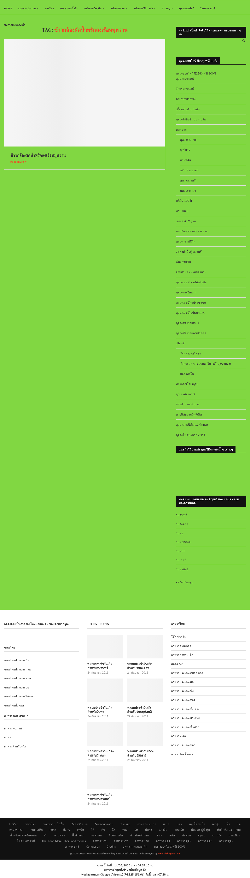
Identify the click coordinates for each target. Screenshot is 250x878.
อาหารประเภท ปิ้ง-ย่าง (185, 711)
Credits (111, 847)
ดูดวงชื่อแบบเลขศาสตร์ (191, 335)
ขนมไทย (49, 8)
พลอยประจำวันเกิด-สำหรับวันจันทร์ (104, 668)
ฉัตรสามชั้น (183, 264)
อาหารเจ (9, 740)
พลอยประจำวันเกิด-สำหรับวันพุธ (104, 712)
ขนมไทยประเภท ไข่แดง (19, 699)
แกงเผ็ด (179, 831)
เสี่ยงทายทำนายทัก (187, 111)
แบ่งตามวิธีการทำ (143, 8)
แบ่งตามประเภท (27, 8)
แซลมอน (96, 836)
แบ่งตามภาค (117, 8)
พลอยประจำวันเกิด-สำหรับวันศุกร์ (104, 755)
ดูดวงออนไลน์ (186, 8)
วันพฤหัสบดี (183, 544)
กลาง (53, 831)
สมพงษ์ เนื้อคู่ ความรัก (189, 254)
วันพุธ (179, 535)
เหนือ (80, 831)
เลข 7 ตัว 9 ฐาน (186, 223)
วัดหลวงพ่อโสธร (190, 356)
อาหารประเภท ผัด (182, 684)
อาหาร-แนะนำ (146, 825)
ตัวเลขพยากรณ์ (186, 101)
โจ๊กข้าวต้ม (116, 836)
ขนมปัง (217, 836)
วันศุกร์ (180, 553)
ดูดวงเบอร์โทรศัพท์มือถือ (191, 285)
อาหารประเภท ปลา (183, 747)
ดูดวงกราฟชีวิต (185, 244)
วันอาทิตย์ (182, 572)
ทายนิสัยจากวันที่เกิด (189, 417)
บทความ (181, 132)
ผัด (136, 831)
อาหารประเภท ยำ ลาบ (185, 720)
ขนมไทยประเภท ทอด (17, 681)
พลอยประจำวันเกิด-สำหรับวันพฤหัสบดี (144, 712)
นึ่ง (113, 831)
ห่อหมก (186, 836)
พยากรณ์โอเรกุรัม (187, 386)
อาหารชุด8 (72, 847)
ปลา (179, 825)
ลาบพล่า (59, 836)
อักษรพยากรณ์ (185, 91)
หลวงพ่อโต (187, 376)
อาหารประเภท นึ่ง (182, 693)
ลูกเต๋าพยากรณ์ (185, 397)
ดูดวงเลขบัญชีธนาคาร (190, 315)
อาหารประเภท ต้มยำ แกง (187, 675)
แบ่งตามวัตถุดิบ (92, 8)
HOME (8, 8)
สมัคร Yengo (185, 584)
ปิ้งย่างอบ (77, 836)
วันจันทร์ (181, 517)
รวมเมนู (166, 8)
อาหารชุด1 (100, 842)
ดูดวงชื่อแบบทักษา (187, 325)
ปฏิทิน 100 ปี (184, 203)
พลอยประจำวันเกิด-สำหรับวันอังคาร (144, 668)
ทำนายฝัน (182, 213)
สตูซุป (201, 836)
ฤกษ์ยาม (185, 152)
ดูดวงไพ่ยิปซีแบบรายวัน (191, 122)
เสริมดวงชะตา (189, 172)
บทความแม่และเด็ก (14, 24)
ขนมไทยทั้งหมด (14, 708)
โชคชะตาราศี (207, 8)
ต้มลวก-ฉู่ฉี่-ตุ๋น (200, 831)
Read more (18, 164)
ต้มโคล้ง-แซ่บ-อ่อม (229, 831)
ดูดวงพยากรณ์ (185, 81)
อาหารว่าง (16, 831)
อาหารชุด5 (184, 842)
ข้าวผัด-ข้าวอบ (139, 836)
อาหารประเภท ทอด (183, 702)
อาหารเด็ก (36, 831)
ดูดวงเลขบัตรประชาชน (191, 305)
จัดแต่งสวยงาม (103, 825)
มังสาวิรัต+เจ (79, 825)
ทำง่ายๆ (125, 825)
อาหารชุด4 (163, 842)
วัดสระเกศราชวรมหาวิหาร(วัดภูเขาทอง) (205, 366)
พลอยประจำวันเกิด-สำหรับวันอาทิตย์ (104, 798)
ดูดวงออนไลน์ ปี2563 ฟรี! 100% (196, 76)
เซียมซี (180, 346)
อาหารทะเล (178, 738)
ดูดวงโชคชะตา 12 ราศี (190, 437)
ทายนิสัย (185, 162)
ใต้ (92, 831)
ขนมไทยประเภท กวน (17, 672)
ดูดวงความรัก (188, 183)
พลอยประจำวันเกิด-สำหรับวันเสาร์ (144, 755)
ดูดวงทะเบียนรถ (186, 295)
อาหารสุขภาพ (13, 731)
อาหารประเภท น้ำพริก (185, 729)
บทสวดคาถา (188, 193)
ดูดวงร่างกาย (188, 142)
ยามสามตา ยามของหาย (191, 274)
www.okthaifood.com (169, 854)
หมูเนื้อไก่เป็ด (197, 825)
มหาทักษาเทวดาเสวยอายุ (192, 234)
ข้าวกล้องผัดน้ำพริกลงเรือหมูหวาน (38, 157)
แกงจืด (163, 831)
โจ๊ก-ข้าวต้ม (178, 639)
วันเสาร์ (181, 563)
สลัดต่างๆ (177, 666)
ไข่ (239, 825)
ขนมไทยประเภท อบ (16, 690)
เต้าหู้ (215, 825)
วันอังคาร (182, 526)
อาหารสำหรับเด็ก (15, 749)
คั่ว (103, 831)
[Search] (244, 42)
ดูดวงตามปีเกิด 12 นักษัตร (192, 427)
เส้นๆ (159, 836)
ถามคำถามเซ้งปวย (187, 407)
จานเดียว (234, 836)
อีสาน (66, 831)
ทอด (125, 831)
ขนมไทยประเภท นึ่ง (16, 663)
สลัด (172, 836)
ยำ (45, 836)
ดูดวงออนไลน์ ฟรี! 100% (169, 847)
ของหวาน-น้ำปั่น (69, 8)
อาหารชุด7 (226, 842)
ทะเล (166, 825)
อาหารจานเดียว (181, 648)
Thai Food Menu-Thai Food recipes (64, 842)
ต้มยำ (148, 831)
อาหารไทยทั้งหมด (182, 756)
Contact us (93, 847)
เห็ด (228, 825)
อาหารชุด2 (121, 842)
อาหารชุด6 (205, 842)
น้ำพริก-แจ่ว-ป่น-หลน (23, 836)
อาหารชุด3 (142, 842)
